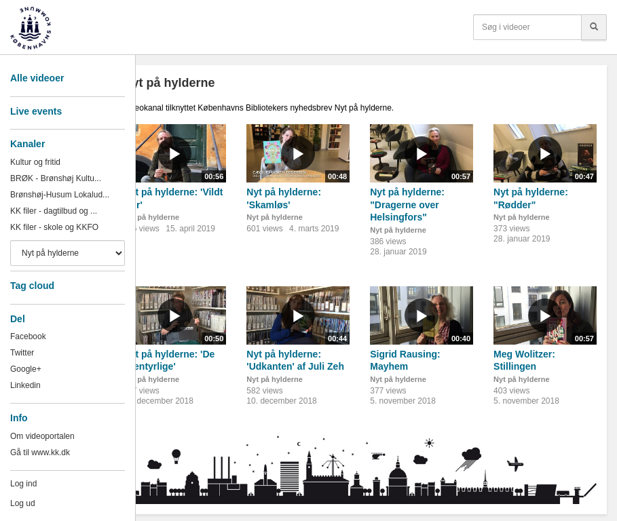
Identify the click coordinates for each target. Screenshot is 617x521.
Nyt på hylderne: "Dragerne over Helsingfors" (407, 205)
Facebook (28, 336)
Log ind (23, 483)
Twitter (22, 353)
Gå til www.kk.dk (40, 452)
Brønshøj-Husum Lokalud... (59, 194)
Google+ (25, 369)
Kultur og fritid (35, 162)
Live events (36, 111)
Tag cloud (32, 285)
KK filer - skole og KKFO (54, 227)
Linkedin (25, 385)
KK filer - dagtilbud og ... (53, 211)
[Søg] (594, 27)
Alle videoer (37, 78)
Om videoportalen (42, 436)
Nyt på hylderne (151, 217)
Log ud (22, 503)
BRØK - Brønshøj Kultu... (55, 178)
